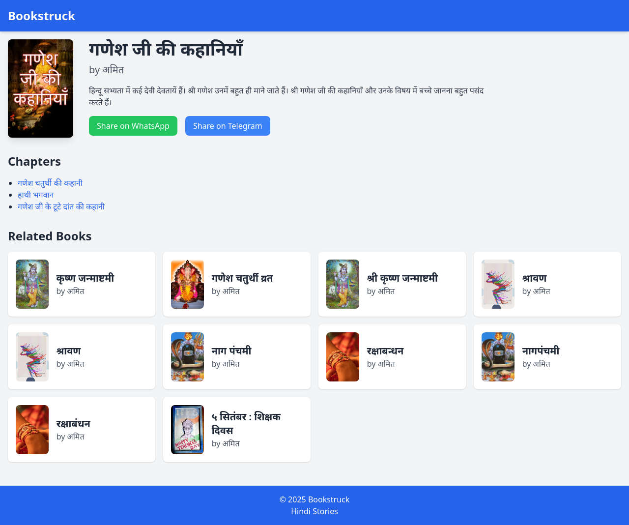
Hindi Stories (314, 511)
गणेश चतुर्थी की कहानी (50, 182)
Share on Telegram (227, 125)
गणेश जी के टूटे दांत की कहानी (61, 206)
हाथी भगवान (36, 194)
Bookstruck (41, 16)
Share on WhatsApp (133, 125)
